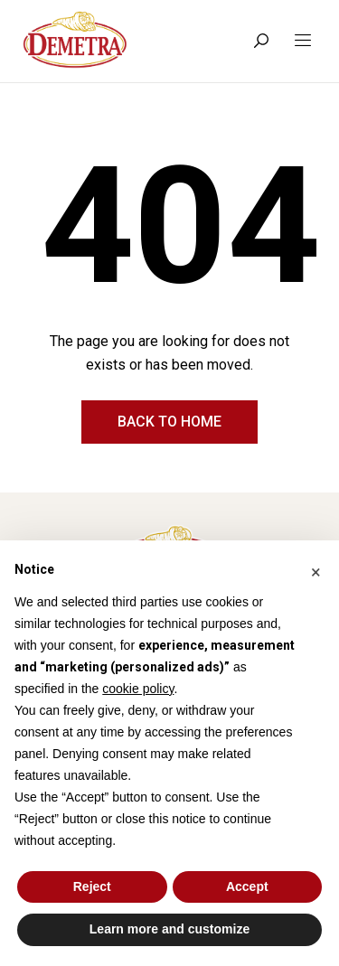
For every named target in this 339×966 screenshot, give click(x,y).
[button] (315, 569)
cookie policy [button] (138, 688)
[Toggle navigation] (302, 40)
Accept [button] (247, 886)
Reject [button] (92, 886)
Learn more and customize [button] (169, 929)
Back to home (169, 421)
